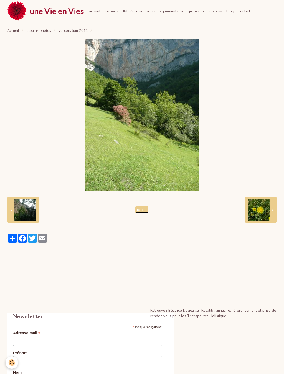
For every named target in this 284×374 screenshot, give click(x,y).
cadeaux (112, 11)
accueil (94, 11)
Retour (142, 210)
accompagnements (163, 11)
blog (230, 11)
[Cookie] (12, 362)
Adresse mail (26, 333)
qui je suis (196, 11)
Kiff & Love (133, 11)
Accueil (13, 30)
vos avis (215, 11)
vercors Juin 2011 (73, 30)
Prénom (20, 353)
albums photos (39, 30)
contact (244, 11)
